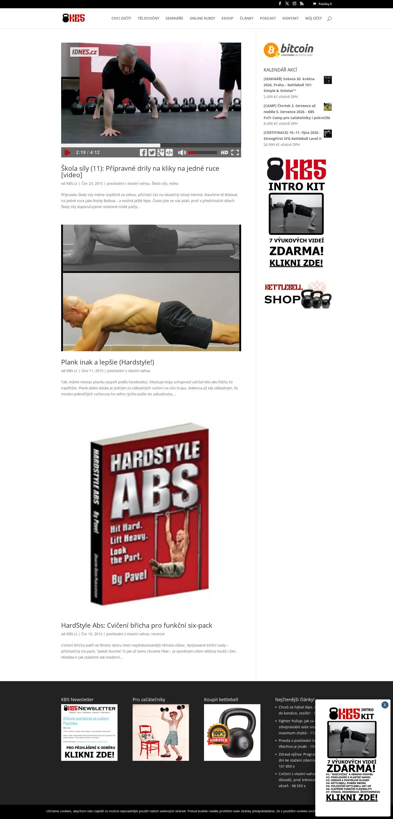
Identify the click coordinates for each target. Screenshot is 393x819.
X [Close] (384, 704)
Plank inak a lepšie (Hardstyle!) (107, 362)
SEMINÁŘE (174, 19)
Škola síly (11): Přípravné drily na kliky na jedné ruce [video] (140, 171)
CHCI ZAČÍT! (121, 19)
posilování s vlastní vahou (128, 183)
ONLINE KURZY (202, 19)
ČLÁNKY (246, 19)
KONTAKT (290, 19)
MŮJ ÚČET (313, 19)
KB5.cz (71, 183)
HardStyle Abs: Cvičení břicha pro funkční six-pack (136, 625)
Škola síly (159, 183)
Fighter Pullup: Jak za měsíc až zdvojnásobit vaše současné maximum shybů (304, 726)
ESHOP (227, 19)
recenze (158, 633)
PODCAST (268, 19)
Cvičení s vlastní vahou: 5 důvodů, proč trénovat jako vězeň (301, 779)
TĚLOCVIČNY (148, 19)
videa (173, 183)
